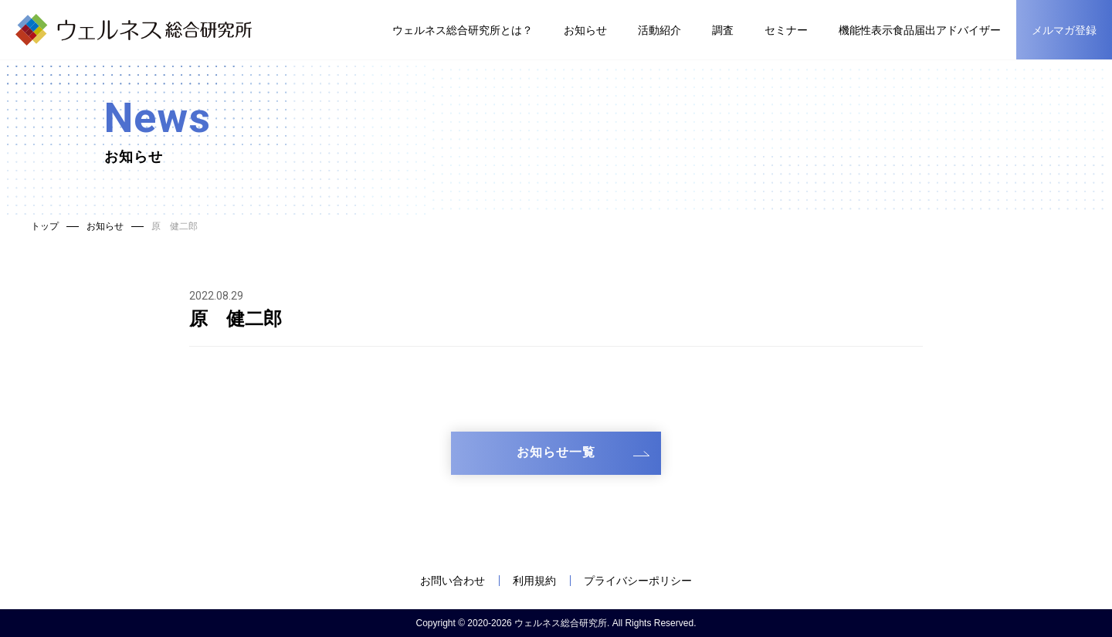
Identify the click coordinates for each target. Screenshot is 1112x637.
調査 (723, 30)
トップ (45, 226)
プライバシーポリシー (638, 580)
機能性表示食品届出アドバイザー (920, 30)
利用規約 (534, 580)
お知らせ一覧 (556, 452)
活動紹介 (659, 30)
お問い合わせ (452, 580)
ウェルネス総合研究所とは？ (462, 30)
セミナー (786, 30)
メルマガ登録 (1064, 30)
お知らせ (585, 30)
